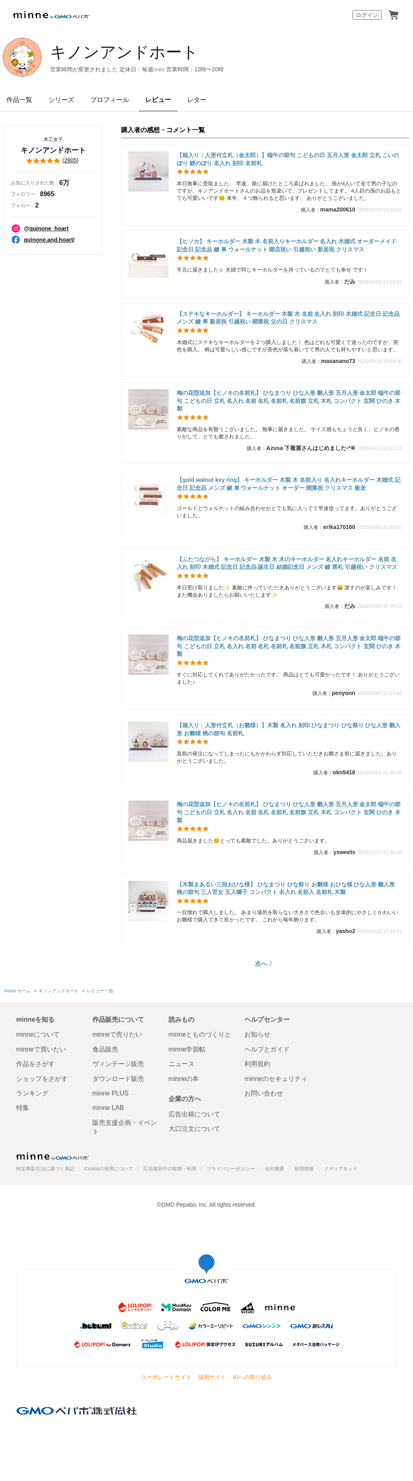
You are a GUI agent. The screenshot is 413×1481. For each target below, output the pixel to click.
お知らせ (257, 1034)
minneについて (38, 1034)
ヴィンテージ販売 (118, 1063)
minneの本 (184, 1078)
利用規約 (257, 1063)
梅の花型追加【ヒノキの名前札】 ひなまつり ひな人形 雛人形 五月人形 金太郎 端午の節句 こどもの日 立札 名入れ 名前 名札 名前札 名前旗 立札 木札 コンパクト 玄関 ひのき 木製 (288, 401)
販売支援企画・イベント (124, 1127)
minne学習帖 (187, 1049)
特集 (22, 1107)
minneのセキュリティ (275, 1078)
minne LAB (108, 1107)
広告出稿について (194, 1114)
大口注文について (194, 1128)
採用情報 (304, 1169)
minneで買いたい (41, 1049)
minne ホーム (17, 990)
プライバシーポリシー (230, 1169)
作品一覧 (19, 99)
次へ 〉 (265, 963)
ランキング (32, 1093)
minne (52, 1155)
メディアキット (341, 1169)
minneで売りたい (117, 1034)
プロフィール (109, 99)
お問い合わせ (263, 1093)
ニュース (181, 1063)
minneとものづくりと (200, 1034)
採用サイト (212, 1377)
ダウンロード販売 (118, 1078)
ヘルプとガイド (267, 1049)
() (53, 161)
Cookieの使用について (108, 1169)
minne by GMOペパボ (51, 15)
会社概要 (274, 1169)
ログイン (367, 15)
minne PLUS (110, 1093)
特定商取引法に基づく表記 (45, 1169)
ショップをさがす (42, 1078)
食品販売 (105, 1049)
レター (196, 99)
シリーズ (61, 99)
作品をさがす (35, 1063)
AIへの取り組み (252, 1377)
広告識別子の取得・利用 (169, 1169)
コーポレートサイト (166, 1377)
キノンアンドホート (124, 52)
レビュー (158, 99)
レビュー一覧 (100, 990)
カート (393, 14)
